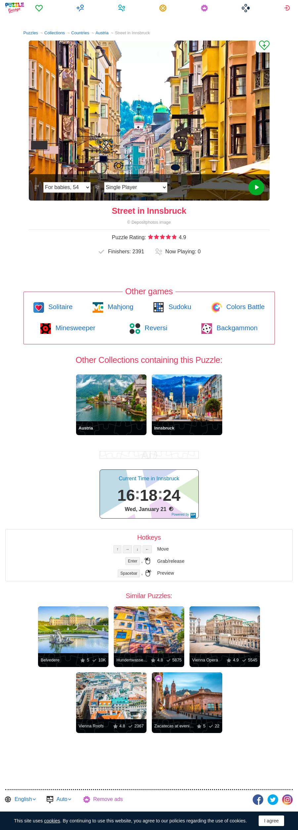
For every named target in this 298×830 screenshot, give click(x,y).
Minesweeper (74, 328)
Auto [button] (62, 799)
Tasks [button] (164, 8)
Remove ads (108, 799)
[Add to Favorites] (263, 46)
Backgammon (236, 328)
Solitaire (60, 306)
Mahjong (119, 306)
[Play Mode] (135, 187)
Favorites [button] (40, 8)
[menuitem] (40, 8)
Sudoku (179, 306)
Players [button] (122, 8)
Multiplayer (81, 8)
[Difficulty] (67, 187)
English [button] (23, 799)
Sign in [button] (288, 8)
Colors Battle (245, 306)
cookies (52, 820)
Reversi (155, 328)
